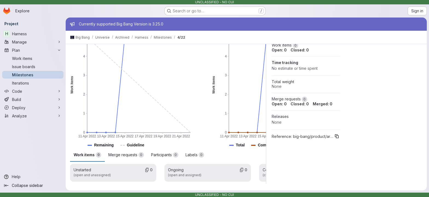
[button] (104, 145)
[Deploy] (32, 107)
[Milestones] (32, 75)
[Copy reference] (337, 136)
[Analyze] (32, 116)
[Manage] (32, 42)
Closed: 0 (300, 50)
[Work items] (32, 58)
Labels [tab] (194, 155)
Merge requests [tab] (126, 155)
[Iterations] (32, 83)
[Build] (32, 99)
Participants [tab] (164, 155)
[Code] (32, 91)
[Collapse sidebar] (32, 185)
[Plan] (32, 50)
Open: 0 (279, 50)
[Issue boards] (32, 66)
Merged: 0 (322, 104)
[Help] (32, 177)
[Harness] (32, 33)
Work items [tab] (87, 155)
